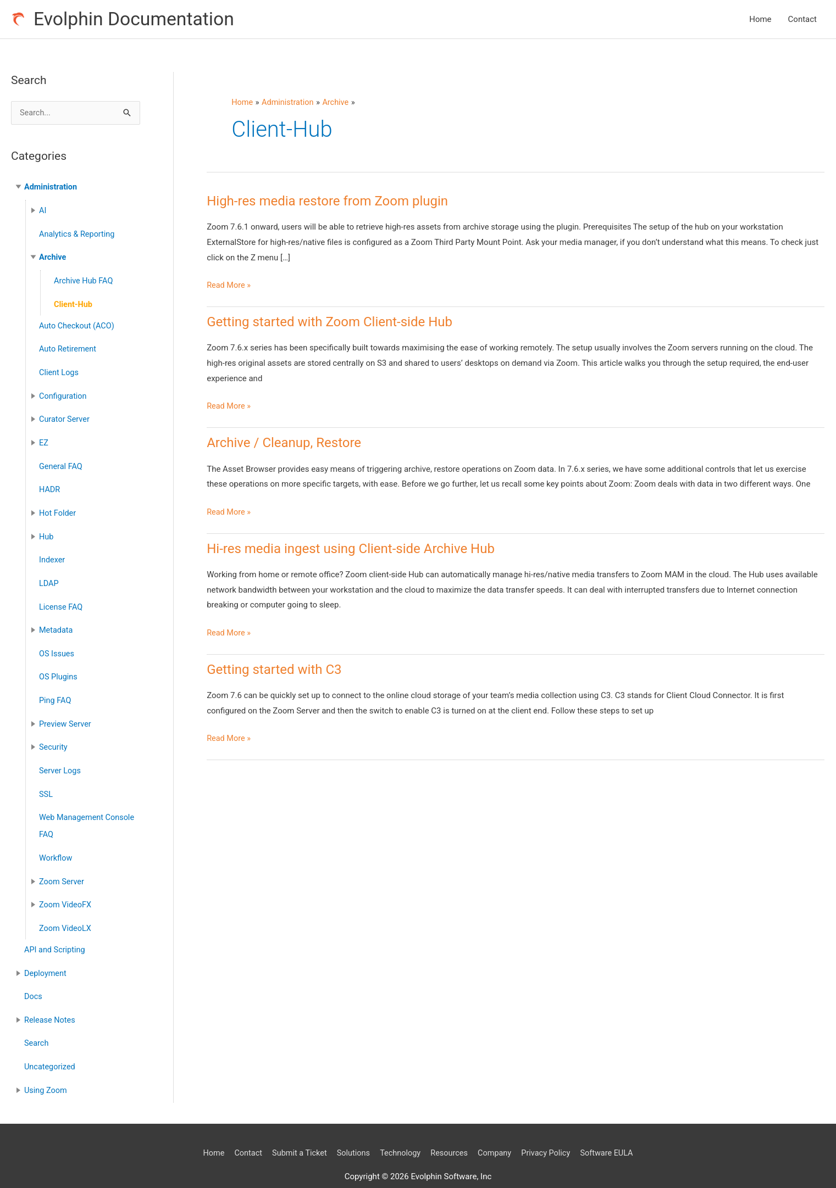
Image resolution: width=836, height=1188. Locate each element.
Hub (46, 531)
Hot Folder (58, 507)
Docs (33, 980)
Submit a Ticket (295, 1134)
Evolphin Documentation (138, 19)
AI (43, 211)
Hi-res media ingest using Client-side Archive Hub (351, 549)
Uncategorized (50, 1049)
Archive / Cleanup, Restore (284, 443)
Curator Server (65, 416)
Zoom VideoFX (66, 891)
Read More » (229, 286)
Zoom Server (62, 868)
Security (54, 736)
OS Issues (57, 645)
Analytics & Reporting (78, 234)
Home (760, 20)
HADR (50, 484)
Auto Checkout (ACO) (78, 324)
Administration (51, 188)
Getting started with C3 (274, 670)
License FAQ (61, 599)
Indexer (52, 553)
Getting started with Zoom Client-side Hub (329, 323)
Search (36, 1026)
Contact (802, 20)
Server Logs (60, 760)
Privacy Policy (550, 1134)
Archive (53, 257)
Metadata (56, 622)
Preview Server (66, 714)
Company (497, 1134)
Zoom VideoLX (66, 914)
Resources (450, 1134)
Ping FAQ (56, 691)
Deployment (46, 957)
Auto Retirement (68, 347)
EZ (44, 439)
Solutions (351, 1134)
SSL (46, 783)
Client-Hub (74, 303)
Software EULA (613, 1134)
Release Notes (50, 1003)
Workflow (56, 845)
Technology (399, 1134)
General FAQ (61, 461)
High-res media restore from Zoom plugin (327, 202)
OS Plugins (59, 668)
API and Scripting (55, 935)
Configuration (63, 393)
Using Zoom (46, 1072)
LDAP (49, 576)
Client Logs (59, 370)
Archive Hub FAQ (84, 280)
